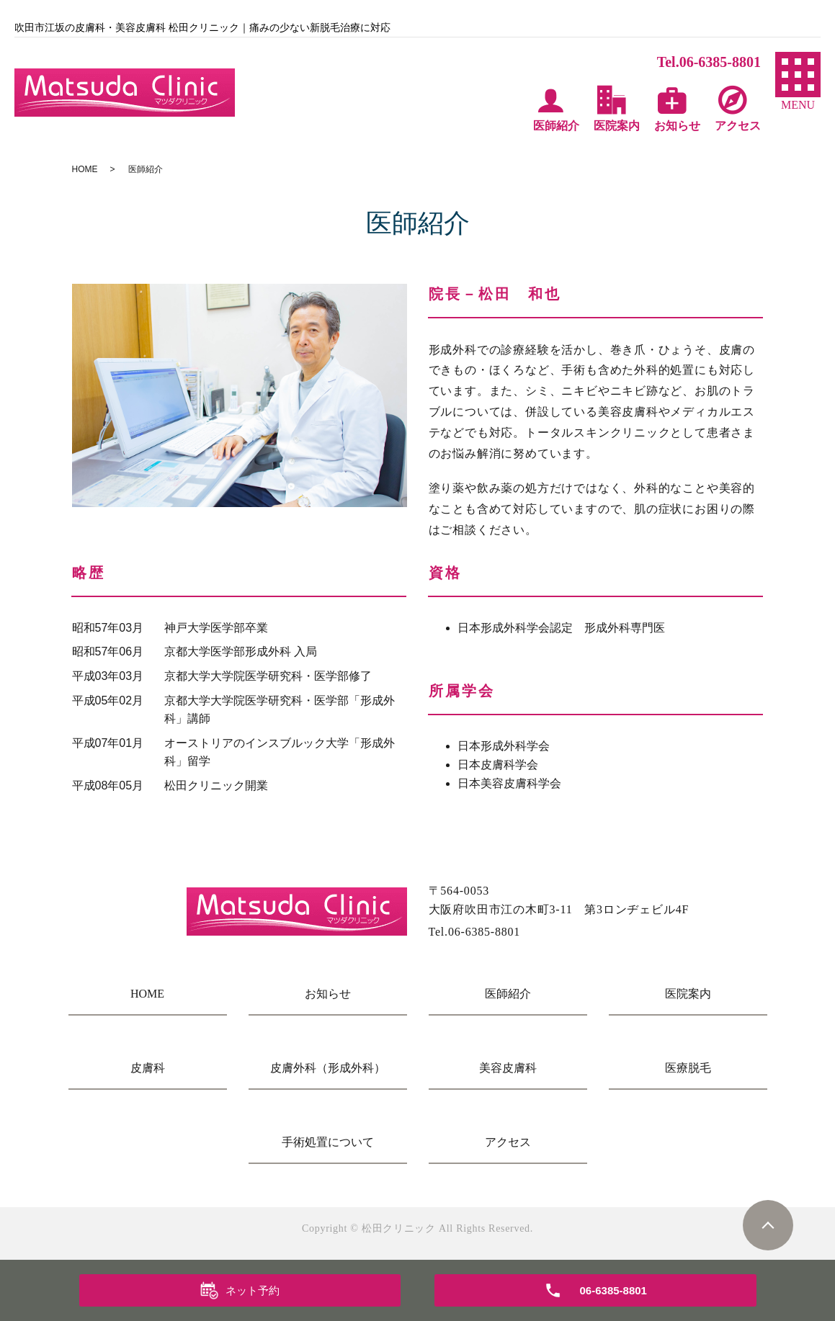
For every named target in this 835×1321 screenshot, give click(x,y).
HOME (85, 169)
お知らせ (328, 994)
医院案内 (688, 994)
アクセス (508, 1142)
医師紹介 (508, 994)
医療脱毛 (688, 1068)
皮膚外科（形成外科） (327, 1068)
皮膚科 (147, 1068)
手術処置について (328, 1142)
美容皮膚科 (508, 1068)
